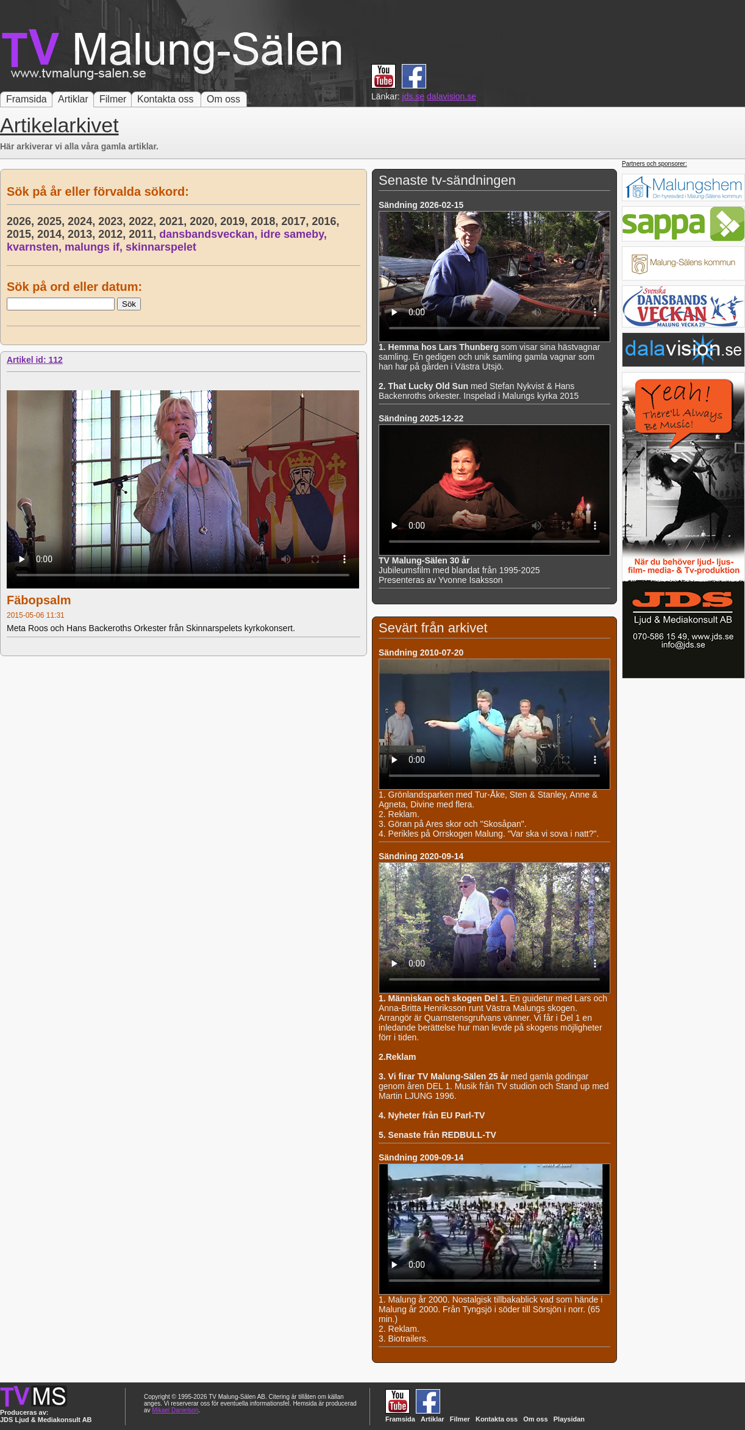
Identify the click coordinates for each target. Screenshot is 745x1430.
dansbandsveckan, (209, 234)
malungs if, (95, 247)
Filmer (112, 99)
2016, (327, 221)
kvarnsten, (36, 247)
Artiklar (73, 99)
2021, (174, 221)
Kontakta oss (165, 99)
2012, (113, 234)
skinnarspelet (161, 247)
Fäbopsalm (39, 600)
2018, (266, 221)
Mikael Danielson (175, 1410)
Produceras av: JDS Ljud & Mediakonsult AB (46, 1416)
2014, (52, 234)
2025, (52, 221)
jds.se (413, 96)
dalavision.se (451, 96)
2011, (144, 234)
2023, (113, 221)
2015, (22, 234)
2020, (205, 221)
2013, (83, 234)
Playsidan (569, 1419)
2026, (22, 221)
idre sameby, (295, 234)
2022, (144, 221)
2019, (235, 221)
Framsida (26, 99)
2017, (296, 221)
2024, (83, 221)
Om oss (223, 99)
